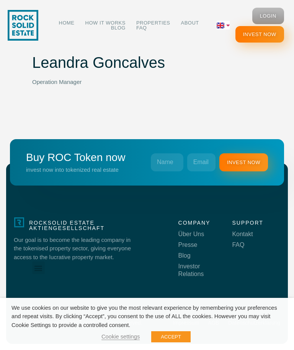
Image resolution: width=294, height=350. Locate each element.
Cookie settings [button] (120, 337)
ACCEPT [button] (171, 337)
